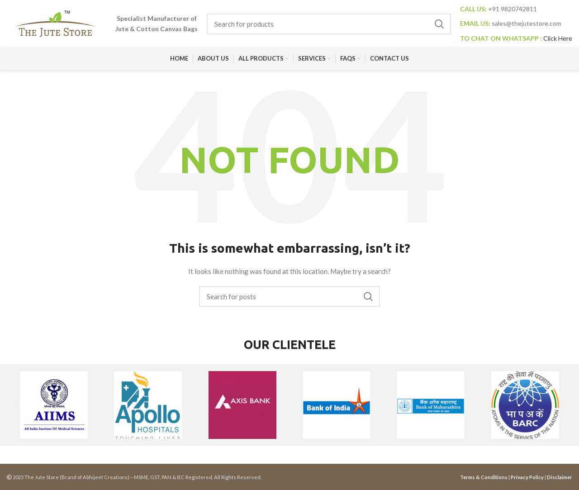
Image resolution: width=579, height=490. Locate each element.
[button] (17, 404)
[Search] (329, 24)
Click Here (557, 38)
